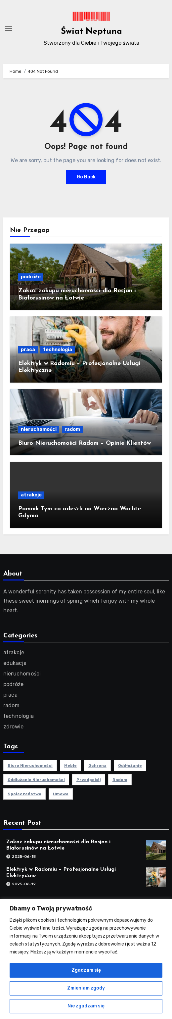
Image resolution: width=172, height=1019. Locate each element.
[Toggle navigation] (8, 29)
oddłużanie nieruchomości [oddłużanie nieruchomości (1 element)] (36, 779)
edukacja (15, 663)
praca (28, 349)
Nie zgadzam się (86, 1006)
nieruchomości (39, 429)
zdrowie (13, 726)
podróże (31, 277)
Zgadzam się (86, 970)
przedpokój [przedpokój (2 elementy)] (88, 779)
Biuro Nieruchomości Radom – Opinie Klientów (84, 443)
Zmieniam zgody (86, 988)
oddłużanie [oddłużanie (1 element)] (130, 765)
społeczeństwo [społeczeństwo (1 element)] (24, 794)
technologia (57, 349)
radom (72, 429)
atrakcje (31, 495)
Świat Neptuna (91, 31)
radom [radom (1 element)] (119, 779)
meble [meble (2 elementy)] (70, 765)
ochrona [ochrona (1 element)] (97, 765)
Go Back (86, 177)
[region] (86, 959)
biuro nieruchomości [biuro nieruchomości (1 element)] (30, 765)
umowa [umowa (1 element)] (60, 794)
